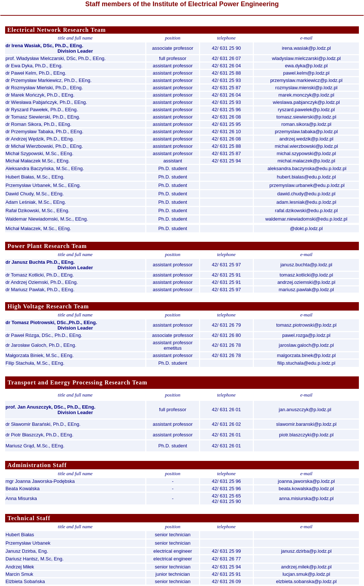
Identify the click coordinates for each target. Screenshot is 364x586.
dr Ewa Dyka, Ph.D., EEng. (34, 65)
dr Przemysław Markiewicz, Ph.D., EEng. (48, 80)
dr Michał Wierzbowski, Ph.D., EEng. (44, 146)
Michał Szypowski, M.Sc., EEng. (39, 153)
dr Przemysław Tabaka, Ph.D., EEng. (44, 131)
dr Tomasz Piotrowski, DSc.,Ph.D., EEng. (51, 322)
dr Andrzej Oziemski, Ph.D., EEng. (41, 282)
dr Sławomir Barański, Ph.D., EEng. (42, 424)
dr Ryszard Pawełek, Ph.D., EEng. (41, 109)
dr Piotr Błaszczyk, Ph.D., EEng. (39, 434)
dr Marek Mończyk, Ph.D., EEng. (40, 95)
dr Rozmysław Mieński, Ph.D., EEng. (44, 87)
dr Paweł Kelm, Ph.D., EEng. (35, 73)
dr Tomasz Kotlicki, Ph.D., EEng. (39, 275)
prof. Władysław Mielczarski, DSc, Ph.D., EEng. (55, 58)
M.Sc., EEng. (70, 168)
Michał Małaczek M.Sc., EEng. (37, 161)
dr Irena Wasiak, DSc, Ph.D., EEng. (44, 45)
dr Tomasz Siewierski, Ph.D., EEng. (42, 117)
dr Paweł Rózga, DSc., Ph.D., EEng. (43, 335)
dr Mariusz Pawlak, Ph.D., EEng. (40, 289)
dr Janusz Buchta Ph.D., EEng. (40, 262)
